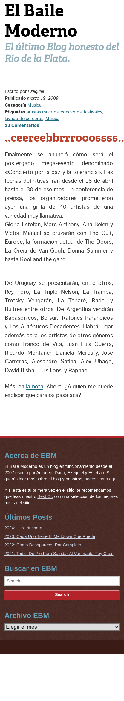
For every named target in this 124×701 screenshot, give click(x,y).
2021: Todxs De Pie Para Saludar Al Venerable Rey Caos (59, 553)
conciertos (71, 112)
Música (34, 105)
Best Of (44, 496)
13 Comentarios (22, 125)
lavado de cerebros (24, 118)
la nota (34, 387)
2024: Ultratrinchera (23, 527)
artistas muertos (43, 112)
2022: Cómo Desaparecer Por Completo (42, 544)
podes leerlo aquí (101, 478)
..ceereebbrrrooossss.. (64, 137)
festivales (93, 112)
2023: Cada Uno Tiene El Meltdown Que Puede (49, 536)
